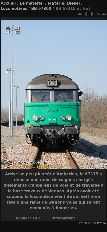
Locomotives (14, 8)
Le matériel (32, 3)
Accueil (8, 3)
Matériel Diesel (64, 3)
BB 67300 (41, 8)
